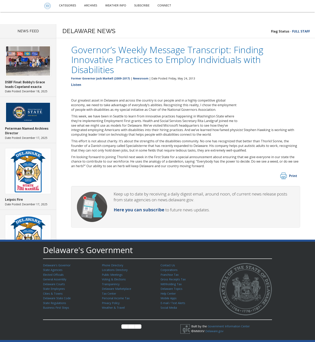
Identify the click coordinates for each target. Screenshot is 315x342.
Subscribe (141, 5)
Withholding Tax (172, 283)
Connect (164, 5)
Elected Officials (54, 274)
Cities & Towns (53, 292)
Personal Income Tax (116, 297)
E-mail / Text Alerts (174, 301)
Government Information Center (230, 326)
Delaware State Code (58, 297)
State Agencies (53, 270)
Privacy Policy (111, 301)
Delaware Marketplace (117, 288)
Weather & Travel (114, 306)
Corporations (170, 270)
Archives (90, 5)
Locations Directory (115, 270)
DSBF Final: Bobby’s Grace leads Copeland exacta (25, 84)
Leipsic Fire (14, 199)
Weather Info (115, 5)
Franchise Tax (170, 274)
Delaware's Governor (58, 265)
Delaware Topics (172, 288)
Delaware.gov (214, 331)
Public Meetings (113, 274)
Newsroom (140, 78)
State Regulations (55, 301)
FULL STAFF (301, 31)
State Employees (55, 288)
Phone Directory (113, 265)
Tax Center (109, 292)
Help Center (169, 292)
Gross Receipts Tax (174, 279)
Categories (67, 5)
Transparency (111, 283)
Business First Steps (57, 306)
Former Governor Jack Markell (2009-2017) (100, 78)
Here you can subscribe (139, 210)
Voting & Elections (114, 279)
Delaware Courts (54, 283)
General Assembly (55, 279)
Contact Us (168, 265)
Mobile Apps (169, 297)
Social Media (169, 306)
